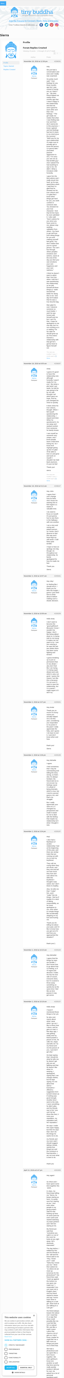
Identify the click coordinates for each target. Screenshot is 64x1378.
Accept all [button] (10, 1368)
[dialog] (19, 1344)
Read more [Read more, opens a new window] (8, 1337)
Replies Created (9, 69)
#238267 (57, 363)
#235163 (57, 950)
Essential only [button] (26, 1368)
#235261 (57, 576)
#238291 (57, 61)
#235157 (57, 1001)
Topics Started (8, 66)
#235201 (57, 702)
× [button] (34, 1316)
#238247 (57, 486)
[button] (19, 1340)
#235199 (57, 755)
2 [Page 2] (57, 53)
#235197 (57, 831)
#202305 (57, 1170)
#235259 (57, 613)
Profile (5, 63)
